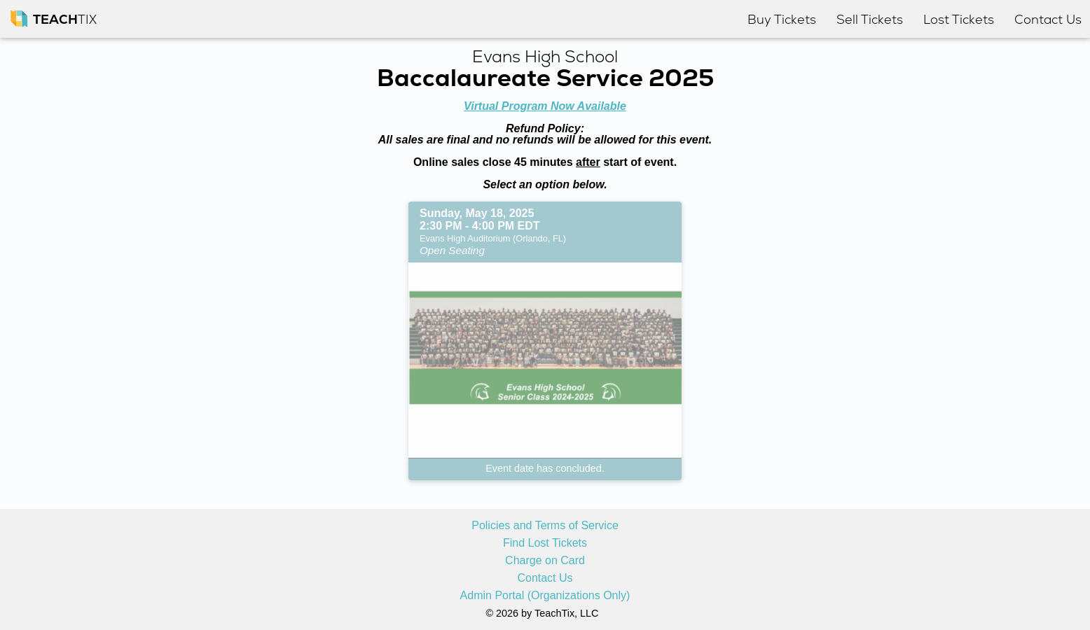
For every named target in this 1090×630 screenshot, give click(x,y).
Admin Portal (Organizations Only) (545, 595)
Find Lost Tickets (545, 543)
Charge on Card (545, 560)
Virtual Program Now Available (545, 106)
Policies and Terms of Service (545, 525)
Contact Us (544, 578)
